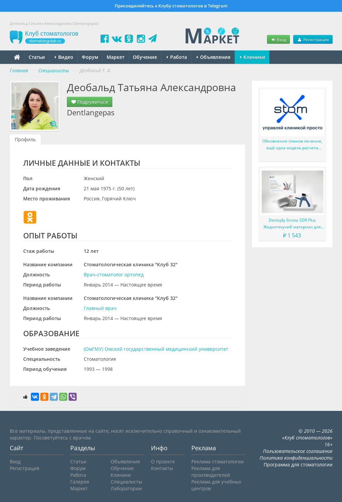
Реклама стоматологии (217, 461)
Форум (90, 57)
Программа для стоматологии (298, 464)
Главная (19, 70)
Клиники (252, 57)
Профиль (25, 139)
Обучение (145, 57)
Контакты (162, 468)
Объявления (213, 57)
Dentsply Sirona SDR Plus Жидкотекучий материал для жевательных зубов (292, 223)
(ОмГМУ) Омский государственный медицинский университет (156, 349)
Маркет (115, 57)
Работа (177, 57)
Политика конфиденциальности (296, 458)
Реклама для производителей (210, 471)
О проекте (163, 461)
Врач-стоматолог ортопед (114, 274)
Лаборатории (126, 488)
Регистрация (313, 39)
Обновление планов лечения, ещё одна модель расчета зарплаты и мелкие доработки (292, 144)
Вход (278, 39)
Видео (64, 57)
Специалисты (126, 481)
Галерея (79, 481)
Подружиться (89, 102)
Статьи (37, 57)
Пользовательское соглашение (298, 451)
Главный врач (100, 308)
